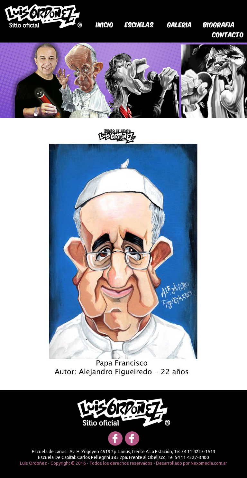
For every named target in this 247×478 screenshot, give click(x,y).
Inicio (105, 24)
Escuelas (139, 24)
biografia (219, 24)
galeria (179, 24)
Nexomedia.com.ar (209, 463)
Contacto (228, 34)
